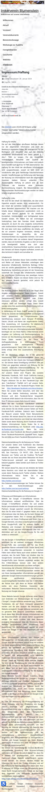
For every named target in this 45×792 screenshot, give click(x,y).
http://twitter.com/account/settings (15, 488)
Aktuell (6, 25)
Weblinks (7, 60)
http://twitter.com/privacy (11, 481)
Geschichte (7, 55)
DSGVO (8, 127)
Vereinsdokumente (11, 35)
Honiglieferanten (10, 50)
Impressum (7, 65)
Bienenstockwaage (11, 40)
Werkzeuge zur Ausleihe (13, 45)
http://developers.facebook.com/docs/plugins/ (25, 388)
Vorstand (7, 30)
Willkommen (8, 20)
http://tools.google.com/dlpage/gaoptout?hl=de (20, 779)
